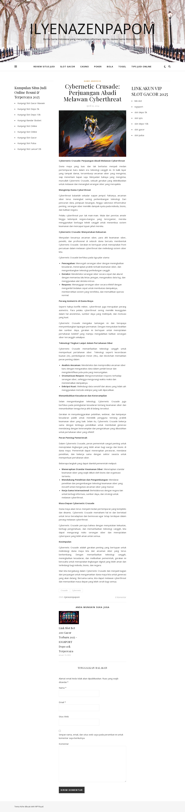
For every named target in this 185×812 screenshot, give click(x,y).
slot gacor (140, 129)
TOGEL (122, 66)
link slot (138, 100)
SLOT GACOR (67, 66)
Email (62, 702)
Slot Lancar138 (33, 149)
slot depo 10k (141, 123)
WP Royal (39, 806)
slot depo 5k (141, 112)
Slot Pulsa (31, 143)
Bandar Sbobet (33, 120)
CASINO (84, 66)
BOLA (110, 66)
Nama (62, 687)
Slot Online (31, 126)
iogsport (139, 106)
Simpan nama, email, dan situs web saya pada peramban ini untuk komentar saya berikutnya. (91, 736)
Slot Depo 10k (33, 114)
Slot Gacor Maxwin (35, 103)
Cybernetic (76, 590)
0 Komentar (120, 597)
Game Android (92, 81)
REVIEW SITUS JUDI (44, 66)
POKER (98, 66)
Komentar (64, 743)
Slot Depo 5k (32, 108)
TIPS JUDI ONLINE (141, 66)
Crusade (64, 590)
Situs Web (64, 716)
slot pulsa (139, 135)
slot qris (139, 118)
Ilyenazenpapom (92, 28)
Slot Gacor (31, 137)
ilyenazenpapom (72, 597)
